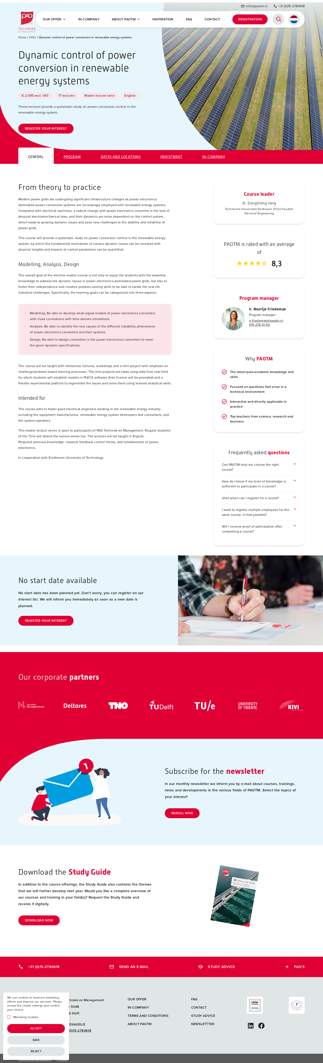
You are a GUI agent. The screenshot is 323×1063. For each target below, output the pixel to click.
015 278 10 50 (259, 322)
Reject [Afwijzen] (36, 1051)
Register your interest (46, 126)
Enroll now (182, 810)
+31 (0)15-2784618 (289, 4)
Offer (32, 35)
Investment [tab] (171, 155)
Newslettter (202, 1021)
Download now (39, 918)
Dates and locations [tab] (121, 155)
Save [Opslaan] (36, 1040)
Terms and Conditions (148, 1013)
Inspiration (164, 18)
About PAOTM (128, 18)
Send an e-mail (129, 964)
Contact (213, 18)
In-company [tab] (213, 155)
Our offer (57, 18)
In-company (91, 18)
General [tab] (36, 155)
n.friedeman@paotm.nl (266, 318)
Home (22, 35)
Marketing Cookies (26, 1017)
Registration (250, 18)
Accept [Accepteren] (36, 1028)
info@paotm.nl (254, 4)
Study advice (216, 964)
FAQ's (294, 964)
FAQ (190, 18)
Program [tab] (72, 155)
